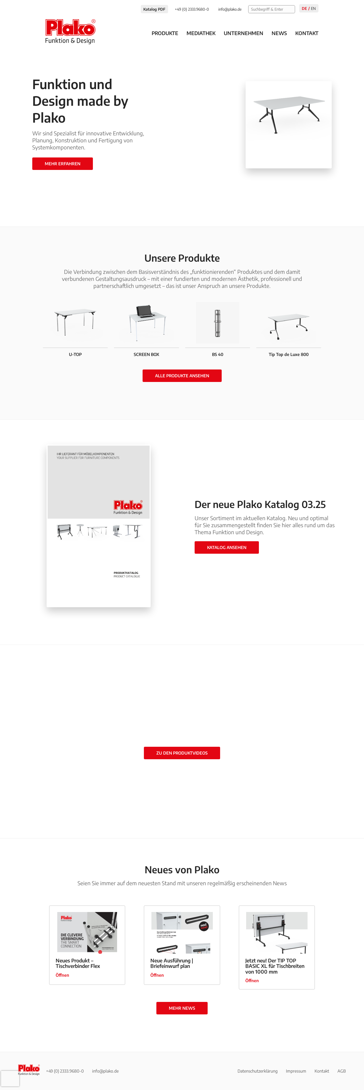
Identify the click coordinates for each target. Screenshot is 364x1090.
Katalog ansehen (226, 547)
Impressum (296, 1071)
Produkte (165, 33)
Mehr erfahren (62, 163)
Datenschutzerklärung (258, 1071)
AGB (341, 1071)
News (279, 33)
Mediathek (201, 33)
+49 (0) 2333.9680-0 (65, 1071)
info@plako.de (105, 1071)
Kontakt (306, 33)
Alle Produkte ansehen (182, 375)
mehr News (182, 1008)
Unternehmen (243, 33)
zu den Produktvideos (182, 753)
